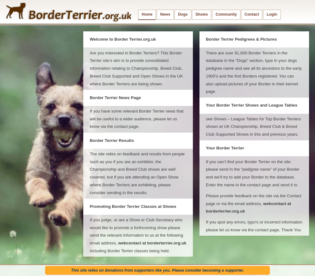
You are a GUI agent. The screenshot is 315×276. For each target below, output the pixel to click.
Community (226, 14)
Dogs (183, 14)
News (165, 14)
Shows (201, 14)
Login (272, 14)
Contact (252, 14)
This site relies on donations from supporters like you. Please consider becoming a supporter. (157, 270)
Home (147, 14)
